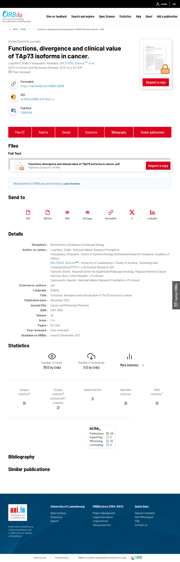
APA (67, 218)
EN (174, 4)
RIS (28, 218)
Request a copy (156, 82)
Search (56, 520)
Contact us (142, 525)
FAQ (138, 520)
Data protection (103, 525)
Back (15, 29)
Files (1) (19, 132)
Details (66, 132)
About (149, 16)
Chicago (87, 218)
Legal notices (102, 520)
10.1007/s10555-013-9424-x (37, 99)
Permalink (110, 218)
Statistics (125, 16)
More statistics (129, 365)
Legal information (104, 517)
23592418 (26, 112)
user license (72, 183)
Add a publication (167, 16)
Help (138, 16)
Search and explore (82, 16)
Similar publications (152, 132)
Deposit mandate (146, 513)
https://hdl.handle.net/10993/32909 (42, 86)
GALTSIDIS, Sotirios (64, 262)
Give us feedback (56, 16)
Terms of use (39, 557)
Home (23, 29)
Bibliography (119, 132)
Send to (43, 132)
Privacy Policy (62, 557)
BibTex (48, 218)
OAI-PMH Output (145, 517)
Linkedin (152, 218)
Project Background (105, 513)
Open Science (107, 16)
